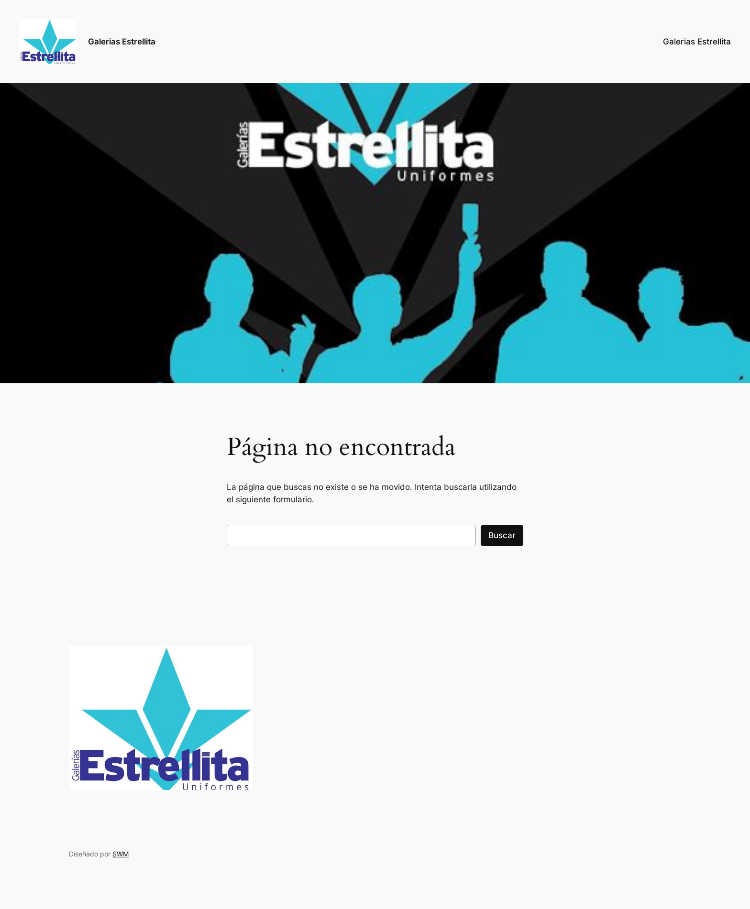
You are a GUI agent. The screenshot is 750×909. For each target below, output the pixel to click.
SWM (120, 854)
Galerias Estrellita (121, 41)
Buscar (502, 535)
